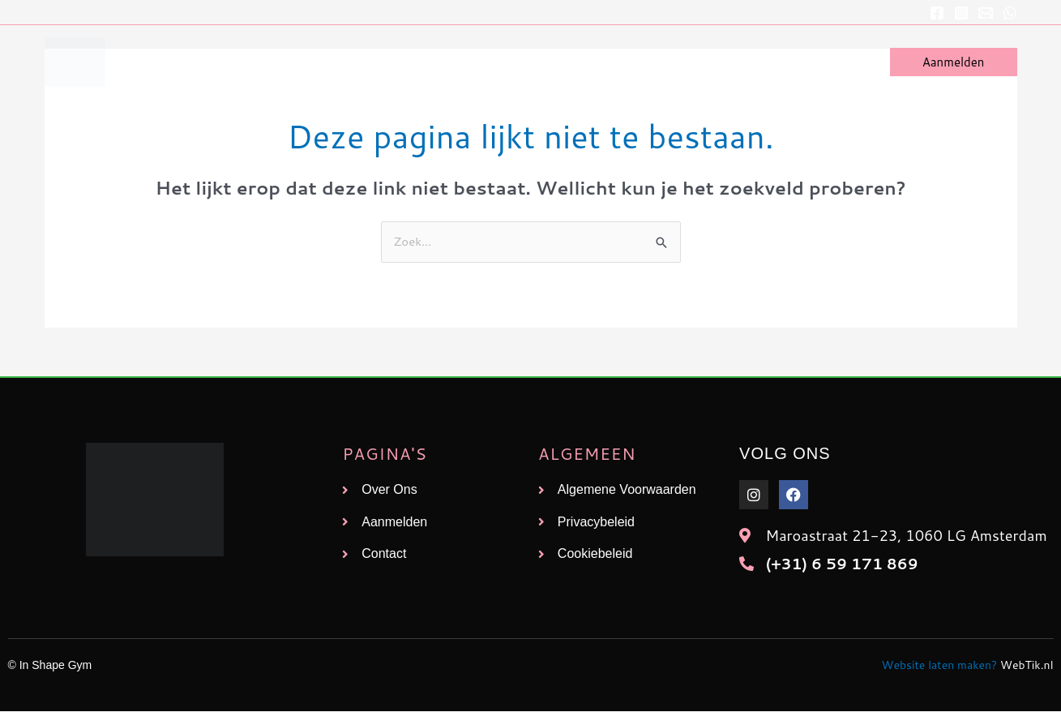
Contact (839, 62)
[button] (953, 62)
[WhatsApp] (1010, 13)
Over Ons (766, 62)
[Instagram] (961, 13)
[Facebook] (937, 13)
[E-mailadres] (985, 13)
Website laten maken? (940, 666)
